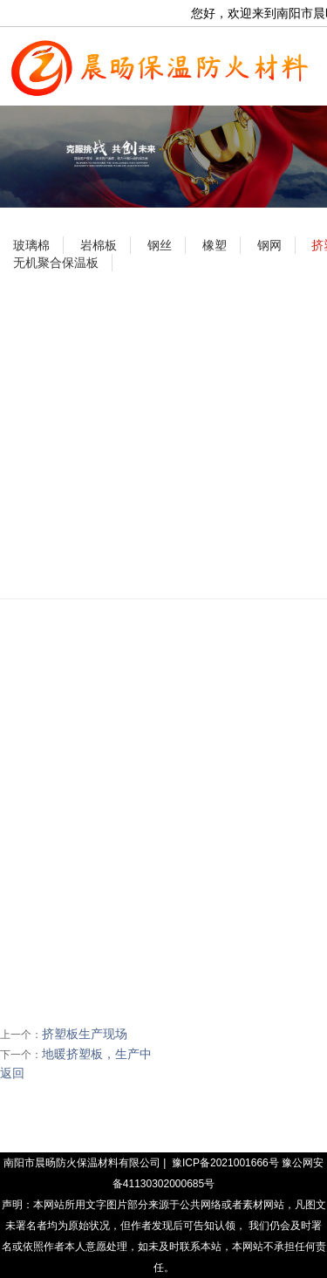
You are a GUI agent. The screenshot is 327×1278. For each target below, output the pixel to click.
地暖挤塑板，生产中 (97, 1054)
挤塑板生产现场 (84, 1034)
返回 (12, 1073)
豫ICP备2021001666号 (225, 1163)
